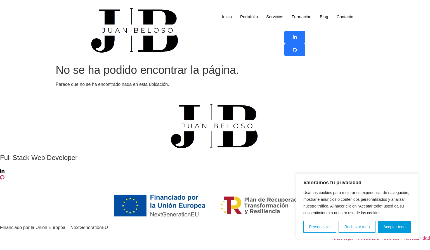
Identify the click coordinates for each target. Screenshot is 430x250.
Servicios (274, 16)
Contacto (345, 16)
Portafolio (249, 16)
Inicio (227, 16)
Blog (324, 16)
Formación (301, 16)
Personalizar (320, 227)
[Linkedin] (215, 171)
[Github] (215, 177)
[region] (357, 206)
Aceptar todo (394, 227)
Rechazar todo (357, 227)
